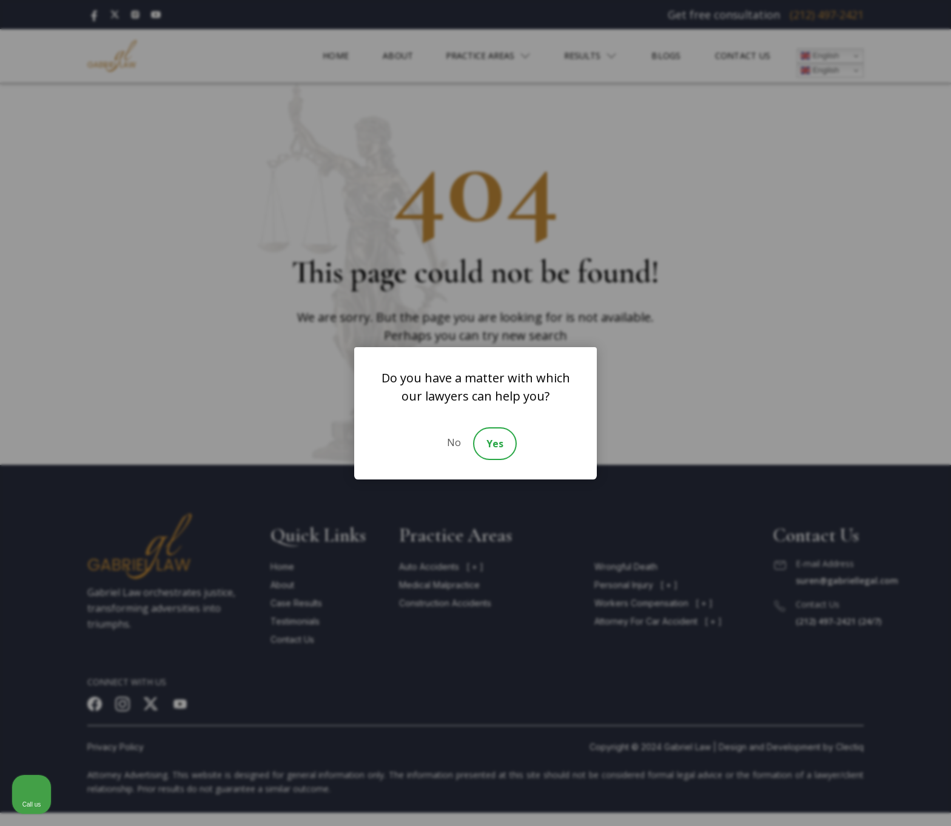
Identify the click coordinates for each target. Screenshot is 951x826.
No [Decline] (454, 442)
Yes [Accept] (494, 443)
